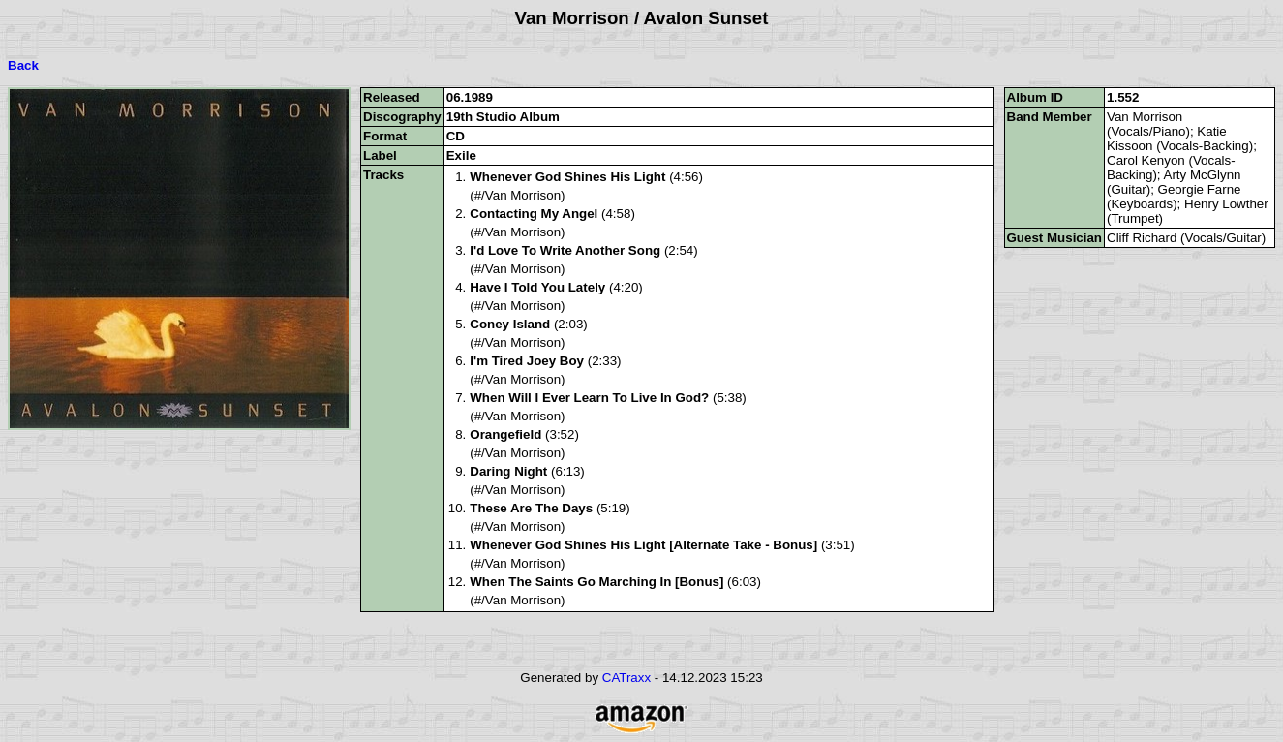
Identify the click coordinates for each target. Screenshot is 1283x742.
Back (23, 65)
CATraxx (626, 677)
